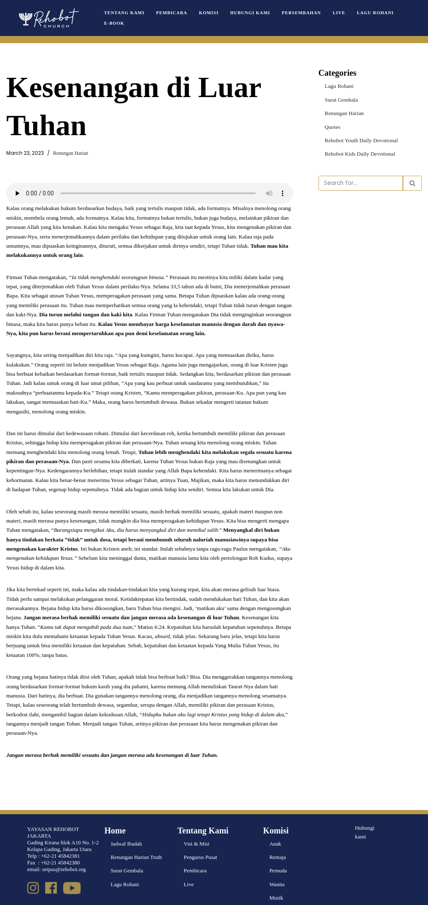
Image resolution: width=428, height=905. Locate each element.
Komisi (207, 12)
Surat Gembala (341, 99)
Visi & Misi (196, 829)
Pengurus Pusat (200, 842)
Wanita (277, 869)
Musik (276, 882)
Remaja (277, 842)
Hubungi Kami (248, 12)
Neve (12, 895)
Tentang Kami (124, 12)
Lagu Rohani (372, 12)
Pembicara (170, 12)
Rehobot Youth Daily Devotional (360, 139)
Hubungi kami (364, 817)
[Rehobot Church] (48, 18)
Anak (275, 829)
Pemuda (278, 856)
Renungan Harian (69, 153)
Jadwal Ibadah (126, 829)
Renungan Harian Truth (136, 842)
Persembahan (298, 12)
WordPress (60, 895)
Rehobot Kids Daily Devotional (359, 153)
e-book (114, 23)
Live (335, 12)
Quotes (332, 126)
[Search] (360, 182)
